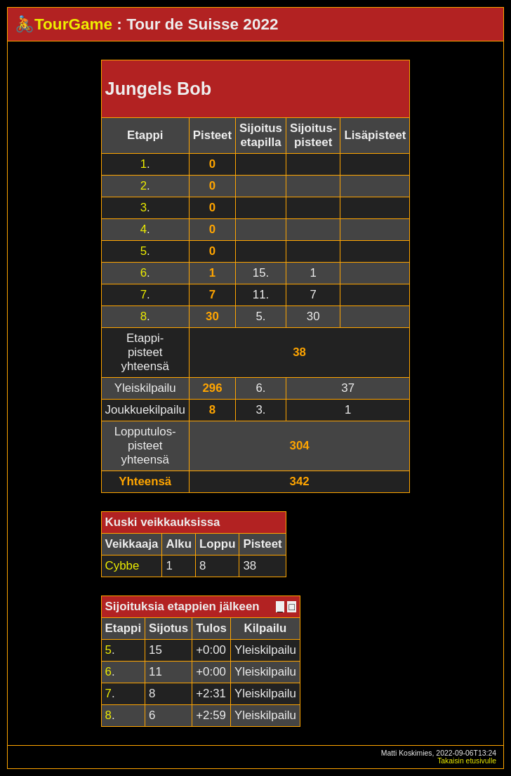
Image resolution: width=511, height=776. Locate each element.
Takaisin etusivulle (466, 761)
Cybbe (122, 565)
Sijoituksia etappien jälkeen (182, 606)
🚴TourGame (63, 24)
